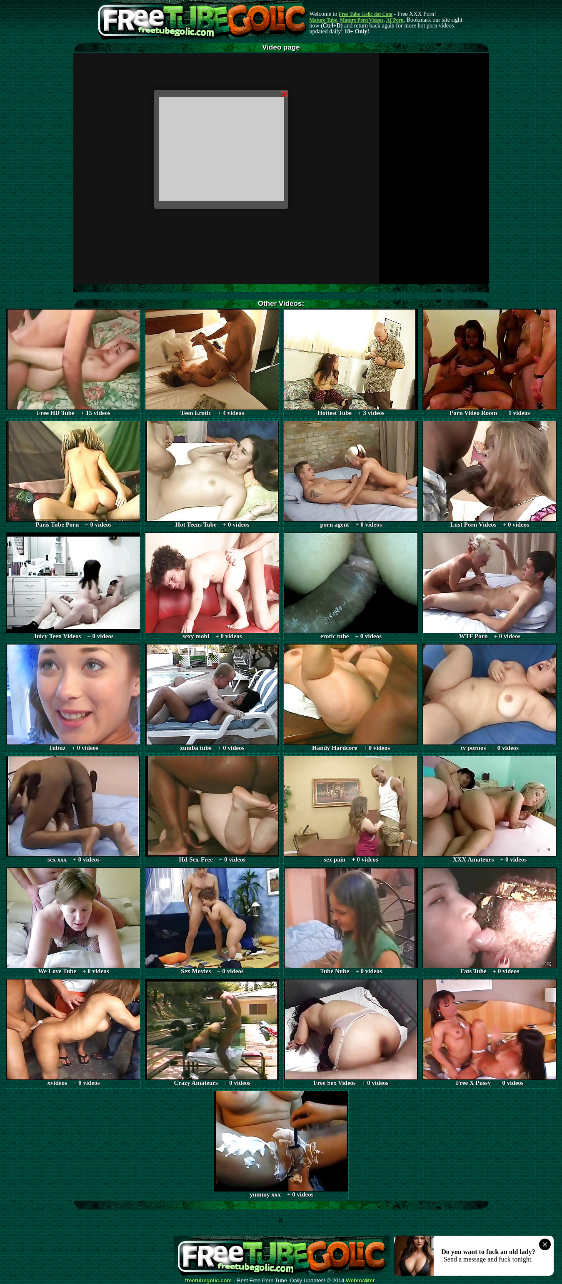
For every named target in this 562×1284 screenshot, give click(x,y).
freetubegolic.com (208, 1281)
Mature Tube (323, 20)
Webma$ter (360, 1281)
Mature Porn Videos (361, 20)
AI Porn (395, 20)
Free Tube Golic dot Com (365, 14)
